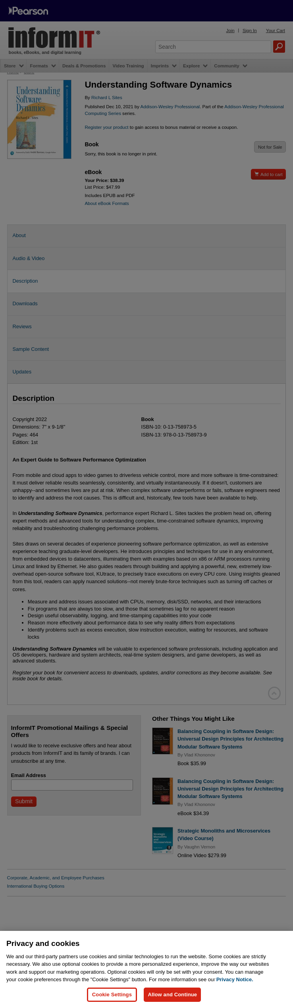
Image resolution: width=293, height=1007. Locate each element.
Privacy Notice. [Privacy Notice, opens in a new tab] (234, 996)
